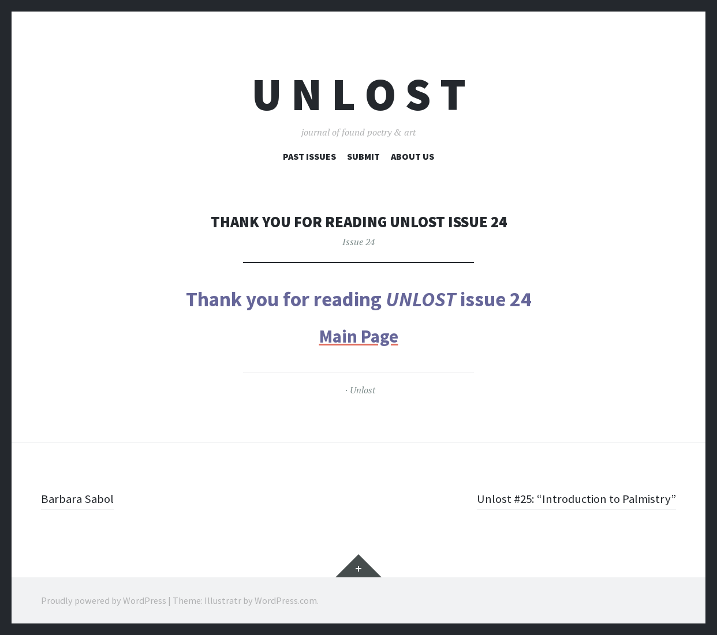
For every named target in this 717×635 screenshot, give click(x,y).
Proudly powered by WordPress (103, 600)
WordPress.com (286, 600)
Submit (363, 156)
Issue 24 (358, 241)
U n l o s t (359, 94)
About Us (412, 156)
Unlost (362, 390)
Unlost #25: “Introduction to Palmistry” (571, 498)
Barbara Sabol (78, 498)
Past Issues (309, 156)
